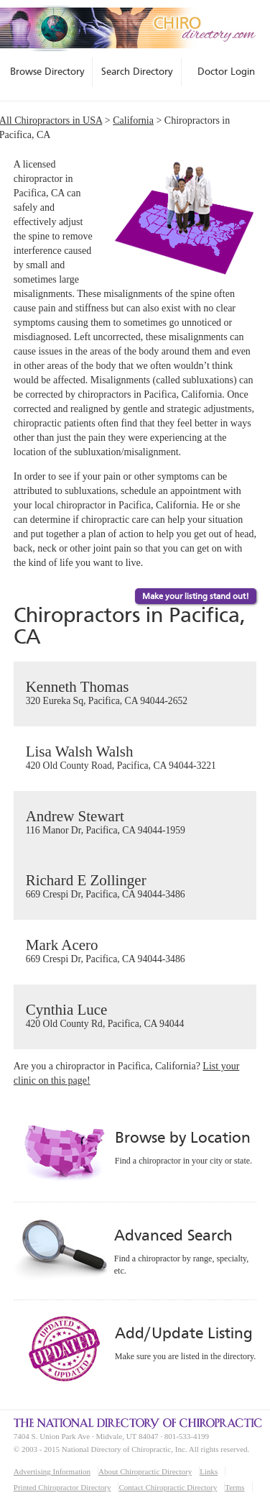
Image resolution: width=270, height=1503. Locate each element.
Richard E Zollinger (135, 887)
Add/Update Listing (183, 1333)
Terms (234, 1487)
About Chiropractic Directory (145, 1471)
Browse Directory (47, 71)
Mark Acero (135, 951)
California (133, 120)
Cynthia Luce (135, 1016)
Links (209, 1471)
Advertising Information (52, 1471)
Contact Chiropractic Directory (167, 1487)
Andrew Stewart (135, 823)
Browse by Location (183, 1137)
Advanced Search (173, 1235)
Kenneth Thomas (135, 693)
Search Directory (137, 71)
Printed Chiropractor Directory (62, 1487)
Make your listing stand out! (195, 596)
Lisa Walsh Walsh (135, 758)
